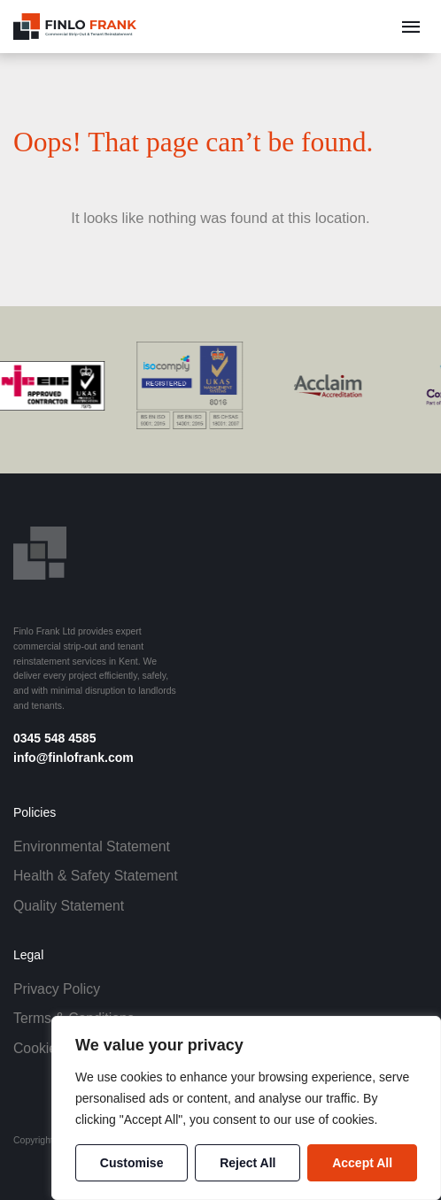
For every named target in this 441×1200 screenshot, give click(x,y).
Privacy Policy (56, 988)
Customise (132, 1163)
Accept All (362, 1163)
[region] (246, 1108)
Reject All (247, 1163)
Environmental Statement (91, 846)
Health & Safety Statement (95, 875)
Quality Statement (68, 905)
